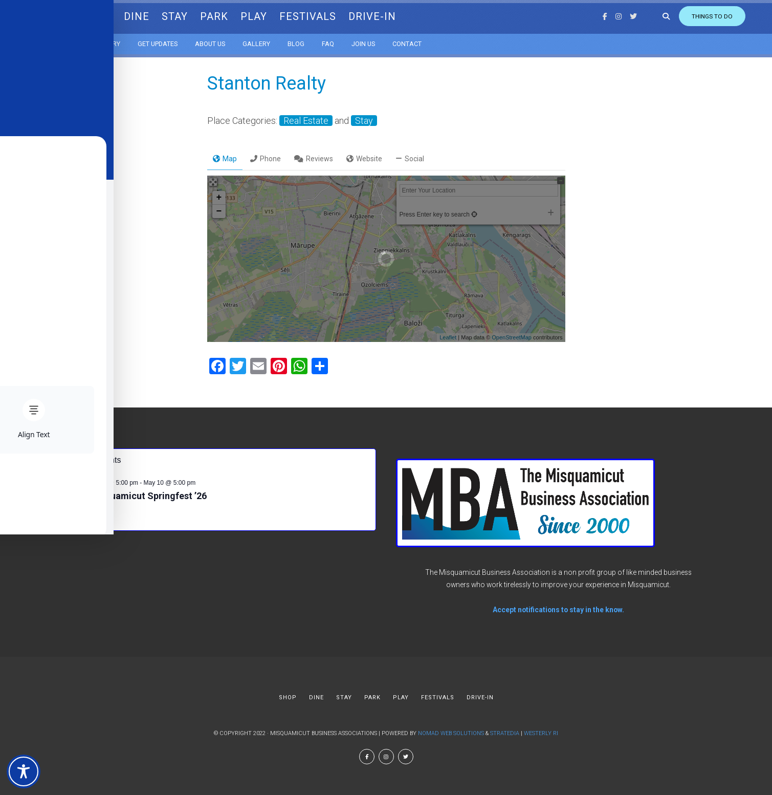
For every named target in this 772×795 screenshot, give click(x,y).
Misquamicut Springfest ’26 (148, 495)
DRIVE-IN (387, 15)
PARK (229, 15)
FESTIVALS (322, 15)
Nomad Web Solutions (451, 733)
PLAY (268, 15)
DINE (151, 15)
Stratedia (504, 733)
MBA (63, 15)
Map (225, 159)
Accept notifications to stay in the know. (558, 610)
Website (364, 159)
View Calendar (80, 519)
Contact (421, 41)
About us (225, 41)
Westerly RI (541, 733)
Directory (118, 41)
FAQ (343, 41)
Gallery (271, 41)
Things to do (684, 15)
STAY (190, 15)
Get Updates (172, 41)
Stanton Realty (266, 83)
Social (409, 159)
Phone (265, 159)
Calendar (67, 41)
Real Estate (305, 120)
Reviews (313, 159)
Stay (364, 120)
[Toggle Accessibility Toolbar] (23, 771)
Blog (310, 41)
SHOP (111, 15)
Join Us (378, 41)
